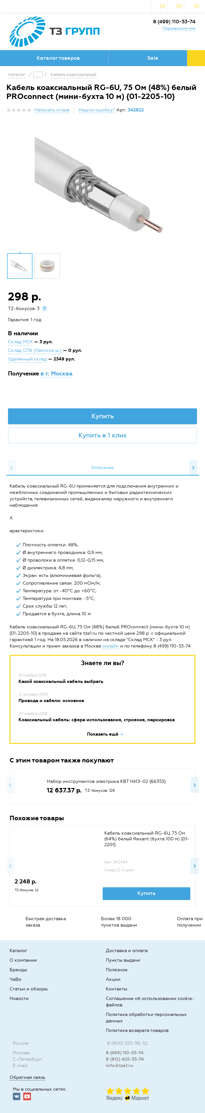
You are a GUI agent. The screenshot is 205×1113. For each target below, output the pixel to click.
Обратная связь (27, 1077)
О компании (23, 960)
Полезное (117, 970)
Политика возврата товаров (137, 1030)
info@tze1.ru (119, 1065)
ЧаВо (15, 979)
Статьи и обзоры (29, 989)
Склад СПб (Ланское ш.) (35, 350)
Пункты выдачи (123, 960)
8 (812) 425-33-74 (125, 1059)
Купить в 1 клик (102, 435)
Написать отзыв (52, 110)
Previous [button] (12, 468)
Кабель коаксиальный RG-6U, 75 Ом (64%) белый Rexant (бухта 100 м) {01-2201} (146, 838)
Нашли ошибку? (97, 110)
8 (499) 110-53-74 (174, 22)
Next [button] (193, 468)
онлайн (110, 646)
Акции (113, 979)
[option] (102, 189)
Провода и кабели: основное (51, 700)
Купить (103, 416)
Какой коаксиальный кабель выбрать (60, 681)
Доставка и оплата (127, 950)
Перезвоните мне (179, 28)
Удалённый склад (27, 359)
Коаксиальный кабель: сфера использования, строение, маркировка (96, 720)
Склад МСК (20, 341)
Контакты (116, 989)
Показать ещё (102, 734)
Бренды (18, 970)
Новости (19, 998)
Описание (102, 467)
